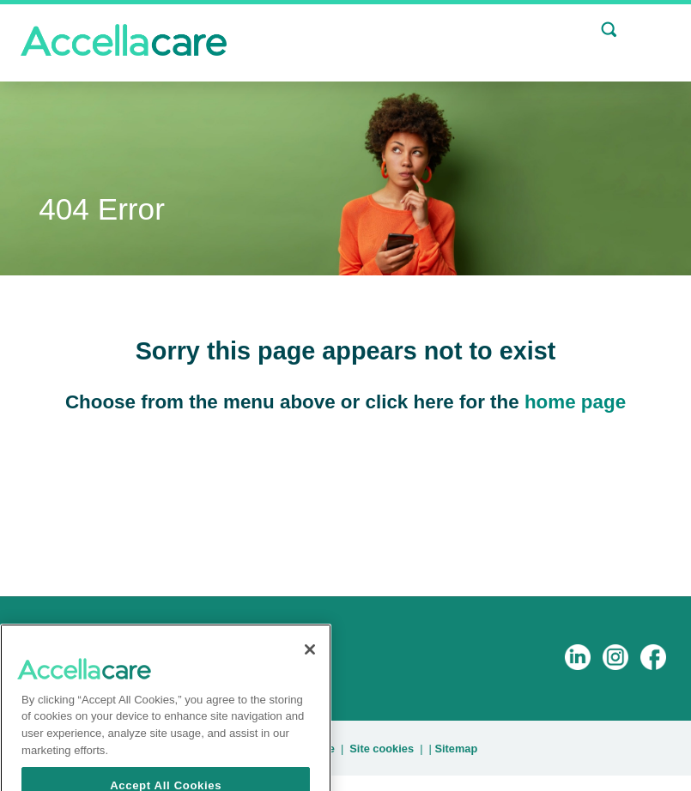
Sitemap (455, 748)
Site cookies (381, 748)
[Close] (310, 671)
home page (575, 402)
